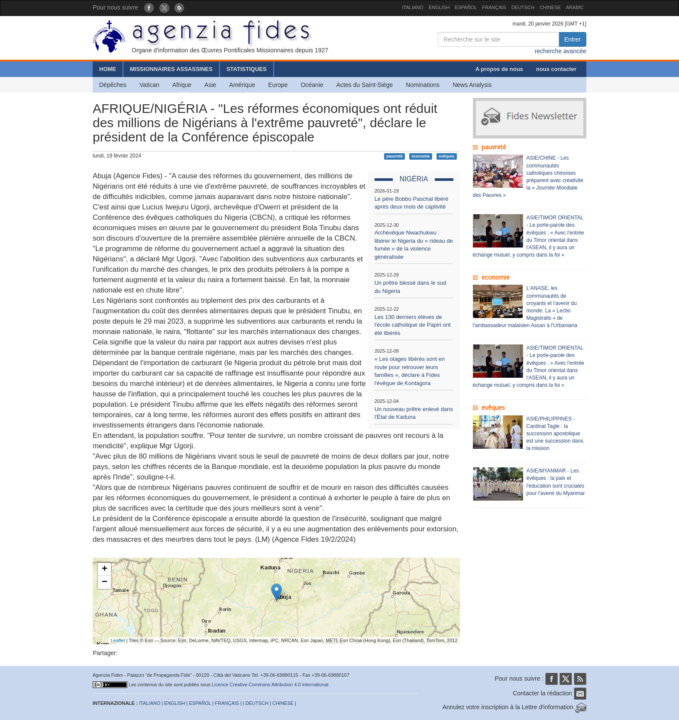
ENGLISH (439, 7)
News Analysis (472, 84)
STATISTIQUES (246, 69)
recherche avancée (560, 51)
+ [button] (104, 569)
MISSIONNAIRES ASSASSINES (171, 69)
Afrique (181, 84)
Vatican (149, 84)
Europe (278, 84)
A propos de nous (499, 69)
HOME (107, 69)
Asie (210, 84)
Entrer (572, 39)
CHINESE (550, 7)
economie (421, 156)
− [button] (104, 582)
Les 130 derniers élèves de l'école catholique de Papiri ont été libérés (413, 325)
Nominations (423, 84)
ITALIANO (413, 7)
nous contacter (556, 69)
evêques (446, 156)
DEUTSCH (522, 7)
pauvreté (394, 156)
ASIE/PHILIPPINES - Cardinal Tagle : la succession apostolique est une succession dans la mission (555, 434)
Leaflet (118, 640)
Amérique (242, 84)
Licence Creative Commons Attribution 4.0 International (270, 684)
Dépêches (112, 84)
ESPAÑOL (466, 7)
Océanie (312, 84)
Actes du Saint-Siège (364, 84)
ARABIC (575, 7)
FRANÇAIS (494, 7)
